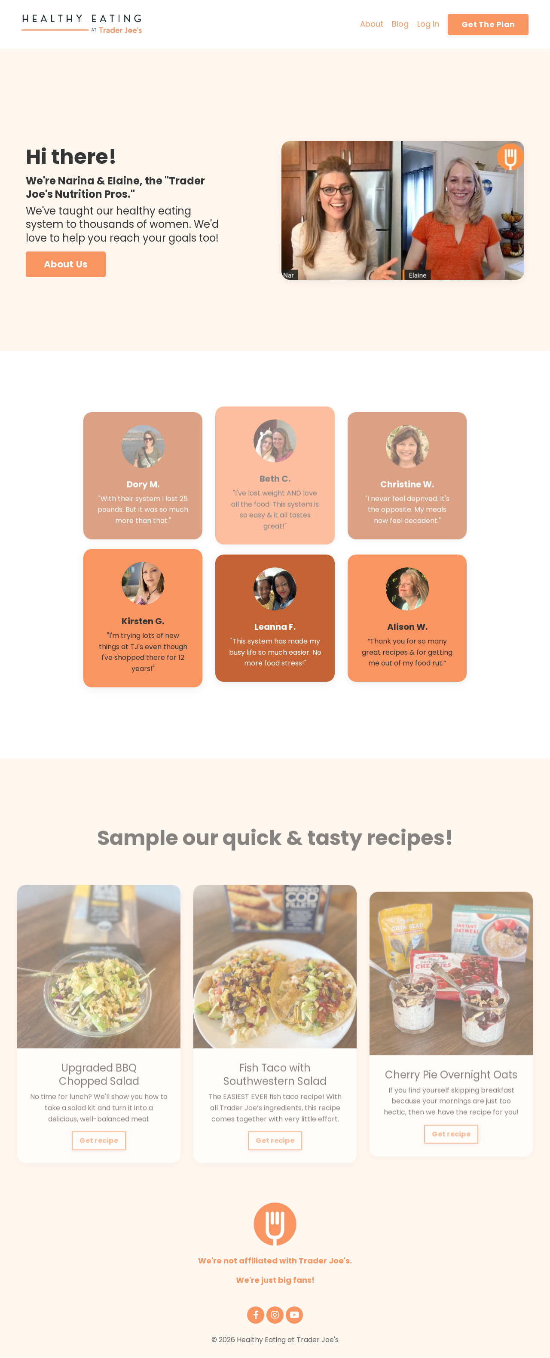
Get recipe (98, 1163)
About (371, 23)
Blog (400, 23)
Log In (428, 23)
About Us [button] (66, 264)
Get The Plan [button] (488, 24)
